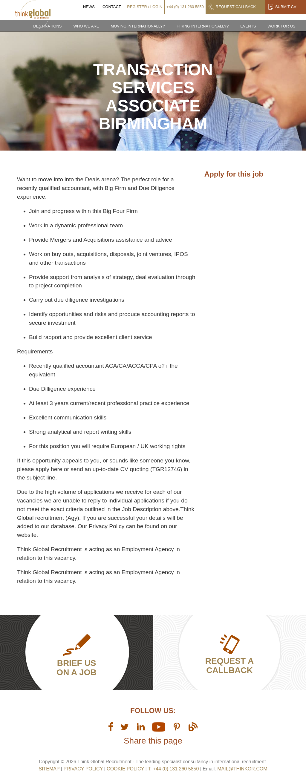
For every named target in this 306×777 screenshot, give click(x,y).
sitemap (49, 768)
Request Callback (236, 6)
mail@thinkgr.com (242, 768)
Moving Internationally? (138, 26)
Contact (111, 6)
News (89, 6)
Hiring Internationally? (203, 26)
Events (248, 26)
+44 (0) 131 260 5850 (185, 6)
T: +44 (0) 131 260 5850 (174, 768)
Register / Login (144, 6)
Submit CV (285, 6)
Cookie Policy (125, 768)
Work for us (281, 26)
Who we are (86, 26)
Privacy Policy (83, 768)
